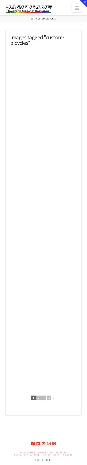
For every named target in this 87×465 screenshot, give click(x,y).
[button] (77, 8)
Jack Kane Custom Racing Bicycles (43, 452)
